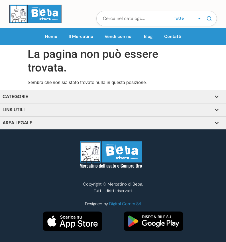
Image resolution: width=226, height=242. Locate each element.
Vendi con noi (119, 36)
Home (51, 36)
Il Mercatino (81, 36)
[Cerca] (209, 18)
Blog (148, 36)
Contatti (172, 36)
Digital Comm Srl (125, 204)
